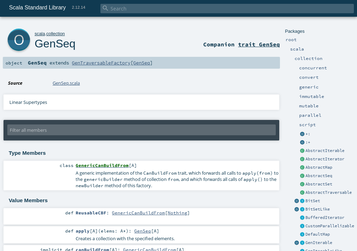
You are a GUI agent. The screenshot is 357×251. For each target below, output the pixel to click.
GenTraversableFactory (101, 63)
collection (55, 33)
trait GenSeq (259, 44)
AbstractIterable (324, 150)
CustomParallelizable (329, 225)
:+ (307, 142)
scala (40, 33)
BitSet (312, 200)
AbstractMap (318, 167)
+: (307, 133)
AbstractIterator (324, 159)
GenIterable (318, 242)
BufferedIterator (324, 217)
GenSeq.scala (66, 83)
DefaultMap (317, 234)
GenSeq (55, 43)
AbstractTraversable (328, 192)
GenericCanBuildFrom (138, 212)
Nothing (177, 212)
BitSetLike (317, 209)
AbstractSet (318, 184)
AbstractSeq (318, 175)
